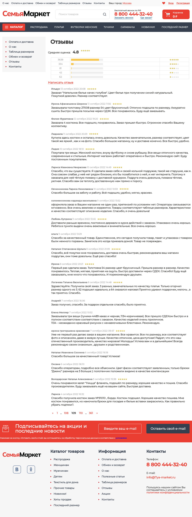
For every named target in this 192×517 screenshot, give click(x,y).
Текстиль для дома (66, 482)
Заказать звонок (123, 17)
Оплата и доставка (22, 3)
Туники (109, 27)
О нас (5, 3)
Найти (104, 14)
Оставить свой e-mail (168, 429)
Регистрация (183, 3)
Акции (106, 494)
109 (74, 413)
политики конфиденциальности (167, 492)
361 (91, 413)
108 (66, 413)
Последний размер (175, 27)
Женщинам (61, 465)
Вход (170, 3)
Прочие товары (64, 488)
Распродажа (39, 27)
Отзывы (87, 3)
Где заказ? (146, 17)
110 (81, 413)
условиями (121, 438)
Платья (59, 27)
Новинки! (148, 27)
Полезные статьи (113, 476)
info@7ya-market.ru (160, 477)
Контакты (99, 3)
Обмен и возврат (45, 3)
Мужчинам (61, 471)
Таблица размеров (69, 3)
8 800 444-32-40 (133, 14)
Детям (58, 476)
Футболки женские (84, 27)
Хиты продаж (62, 499)
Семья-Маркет (26, 14)
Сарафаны (128, 27)
